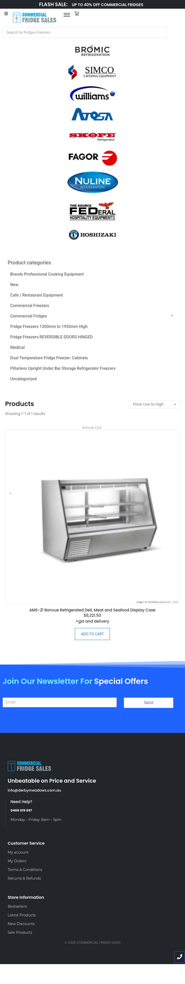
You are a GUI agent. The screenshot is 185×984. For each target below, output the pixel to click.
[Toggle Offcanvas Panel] (6, 14)
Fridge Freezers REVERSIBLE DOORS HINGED (51, 337)
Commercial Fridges (28, 316)
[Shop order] (154, 404)
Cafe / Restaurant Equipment (36, 295)
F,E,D (98, 427)
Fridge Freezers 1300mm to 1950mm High (49, 326)
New (14, 284)
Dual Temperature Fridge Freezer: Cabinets (49, 357)
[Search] (85, 32)
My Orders (17, 861)
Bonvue (88, 427)
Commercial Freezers (29, 305)
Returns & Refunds (24, 878)
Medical (17, 347)
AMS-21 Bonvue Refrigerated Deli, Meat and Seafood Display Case (92, 610)
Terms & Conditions (25, 869)
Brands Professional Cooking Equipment (47, 274)
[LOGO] (34, 18)
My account (18, 852)
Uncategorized (23, 378)
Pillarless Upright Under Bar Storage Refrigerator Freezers (62, 368)
